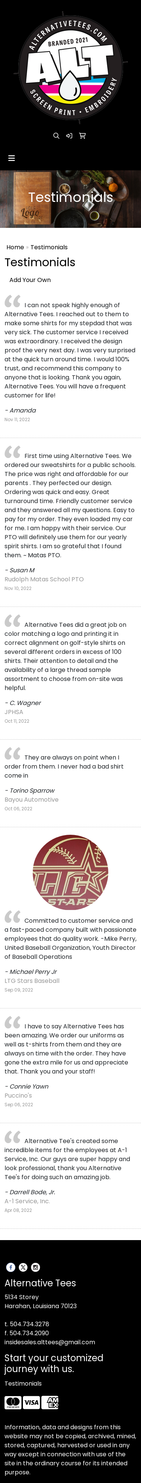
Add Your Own (30, 280)
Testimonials (23, 1383)
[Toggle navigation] (12, 158)
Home (15, 247)
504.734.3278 (29, 1324)
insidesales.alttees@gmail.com (50, 1342)
